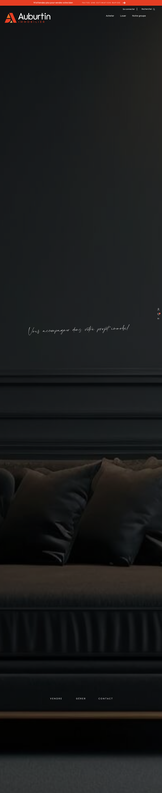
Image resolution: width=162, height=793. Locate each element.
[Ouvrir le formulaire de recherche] (148, 9)
